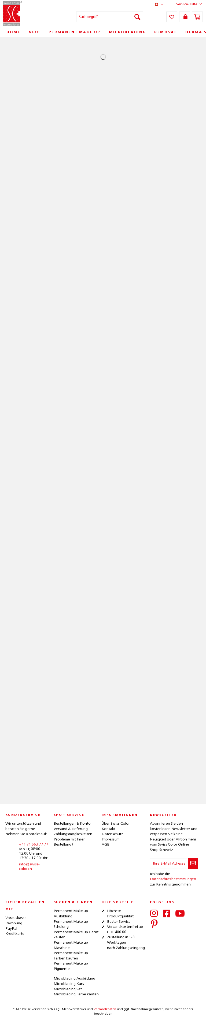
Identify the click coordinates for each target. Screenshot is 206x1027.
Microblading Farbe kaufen (76, 994)
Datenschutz (112, 834)
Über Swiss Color (116, 823)
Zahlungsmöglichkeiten (73, 834)
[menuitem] (109, 17)
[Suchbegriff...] (109, 17)
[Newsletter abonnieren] (193, 863)
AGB (105, 844)
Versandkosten (105, 1009)
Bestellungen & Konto (72, 823)
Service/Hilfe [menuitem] (185, 4)
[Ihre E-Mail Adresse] (169, 863)
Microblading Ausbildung (74, 978)
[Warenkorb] (197, 17)
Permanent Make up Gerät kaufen (76, 934)
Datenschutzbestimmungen (173, 879)
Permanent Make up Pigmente (71, 966)
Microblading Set (68, 989)
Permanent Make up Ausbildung (71, 913)
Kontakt (108, 829)
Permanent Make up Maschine (71, 945)
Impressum (111, 839)
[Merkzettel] (171, 17)
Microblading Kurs (69, 984)
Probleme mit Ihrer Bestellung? (69, 842)
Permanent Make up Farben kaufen (71, 955)
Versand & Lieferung (71, 829)
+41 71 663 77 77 (33, 844)
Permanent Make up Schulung (71, 924)
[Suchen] (137, 17)
